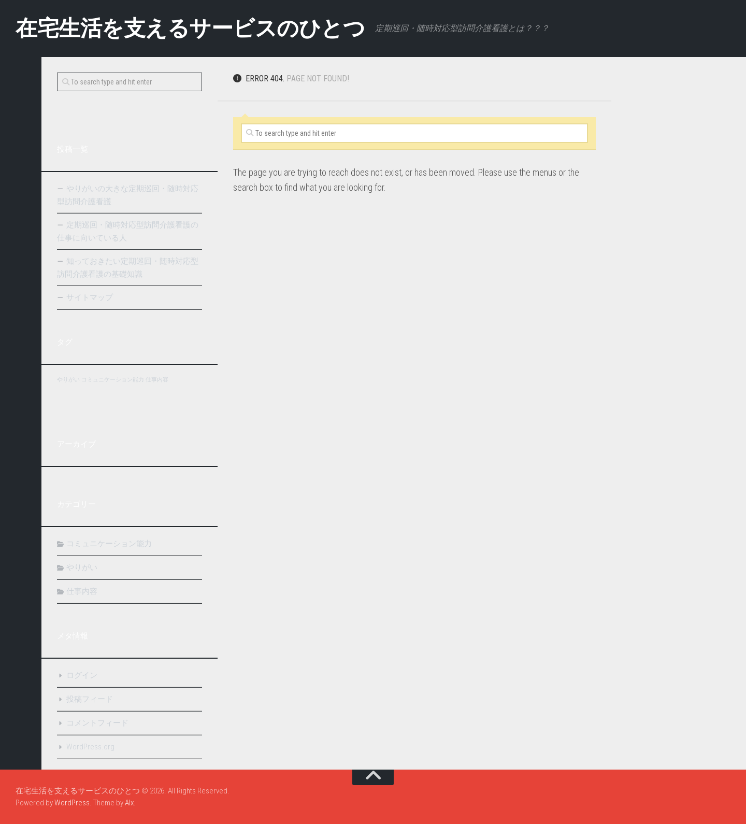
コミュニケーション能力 (109, 543)
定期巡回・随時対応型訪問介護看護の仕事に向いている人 (127, 231)
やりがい (81, 567)
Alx (129, 802)
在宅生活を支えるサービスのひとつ (190, 28)
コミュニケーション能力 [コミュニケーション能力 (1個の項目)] (112, 379)
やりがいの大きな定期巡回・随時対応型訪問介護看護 (127, 195)
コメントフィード (97, 723)
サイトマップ (89, 297)
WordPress (72, 802)
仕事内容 (81, 591)
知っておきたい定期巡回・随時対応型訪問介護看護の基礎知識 (127, 268)
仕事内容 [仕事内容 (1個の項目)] (157, 379)
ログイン (81, 675)
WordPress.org (90, 746)
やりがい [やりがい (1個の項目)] (68, 379)
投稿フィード (89, 699)
